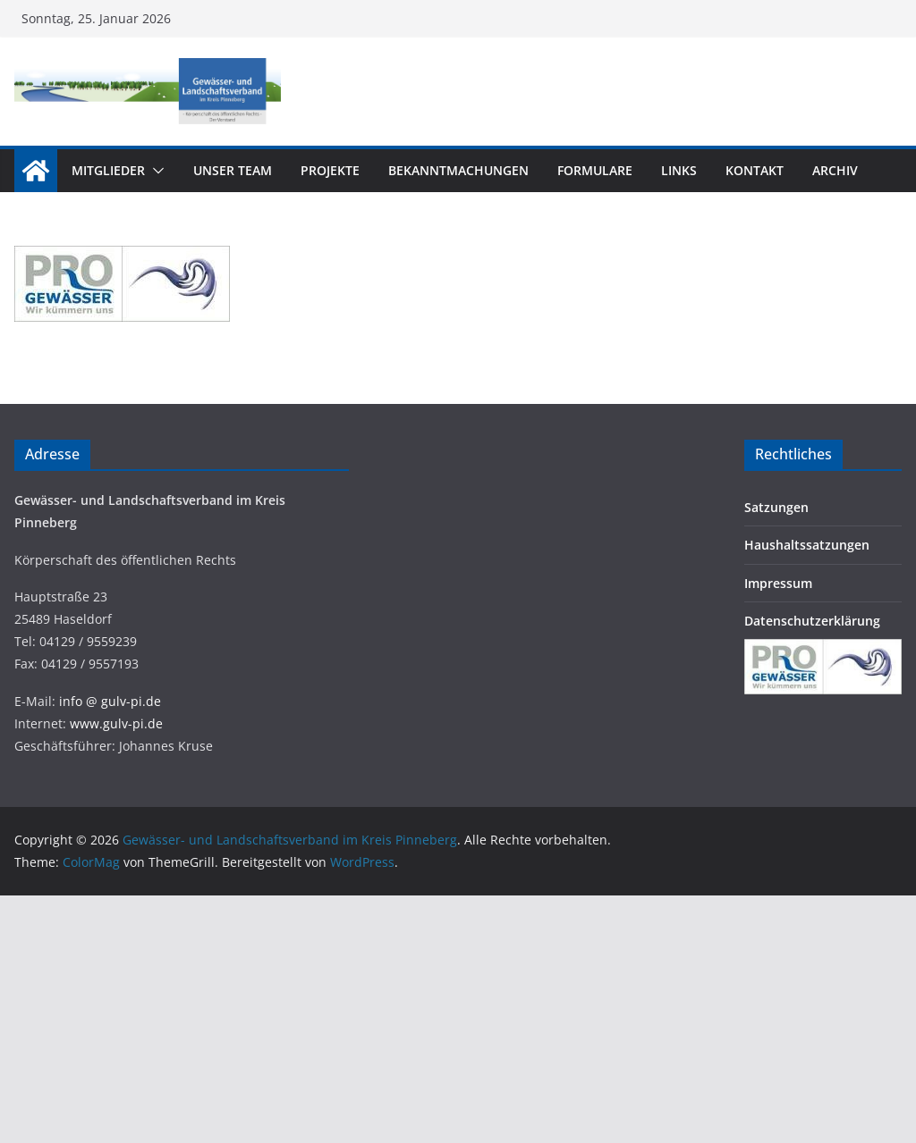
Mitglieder (108, 170)
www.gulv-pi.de (116, 723)
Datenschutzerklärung (812, 620)
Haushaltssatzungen (806, 544)
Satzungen (776, 507)
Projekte (330, 170)
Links (679, 170)
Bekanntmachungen (458, 170)
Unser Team (232, 170)
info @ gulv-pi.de (110, 701)
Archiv (835, 170)
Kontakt (754, 170)
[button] (155, 170)
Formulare (594, 170)
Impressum (778, 583)
